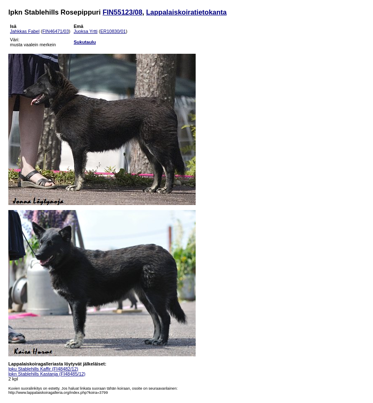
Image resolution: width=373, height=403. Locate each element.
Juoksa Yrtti (85, 31)
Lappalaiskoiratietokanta (186, 12)
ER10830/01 (113, 31)
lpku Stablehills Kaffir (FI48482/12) (43, 368)
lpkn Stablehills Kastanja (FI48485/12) (46, 373)
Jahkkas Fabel (25, 31)
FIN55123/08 (122, 12)
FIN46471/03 (55, 31)
